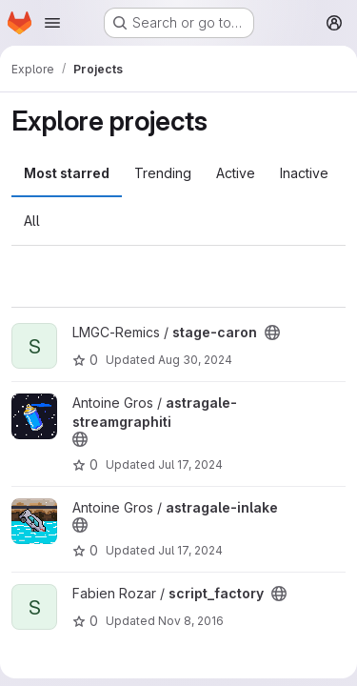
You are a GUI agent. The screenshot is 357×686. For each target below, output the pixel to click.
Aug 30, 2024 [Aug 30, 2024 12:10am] (195, 360)
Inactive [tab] (304, 173)
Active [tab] (235, 173)
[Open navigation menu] (52, 23)
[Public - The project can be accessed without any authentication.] (272, 332)
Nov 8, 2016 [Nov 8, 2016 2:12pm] (191, 621)
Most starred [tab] (66, 173)
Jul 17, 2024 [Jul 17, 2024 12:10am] (190, 464)
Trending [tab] (162, 173)
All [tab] (32, 220)
